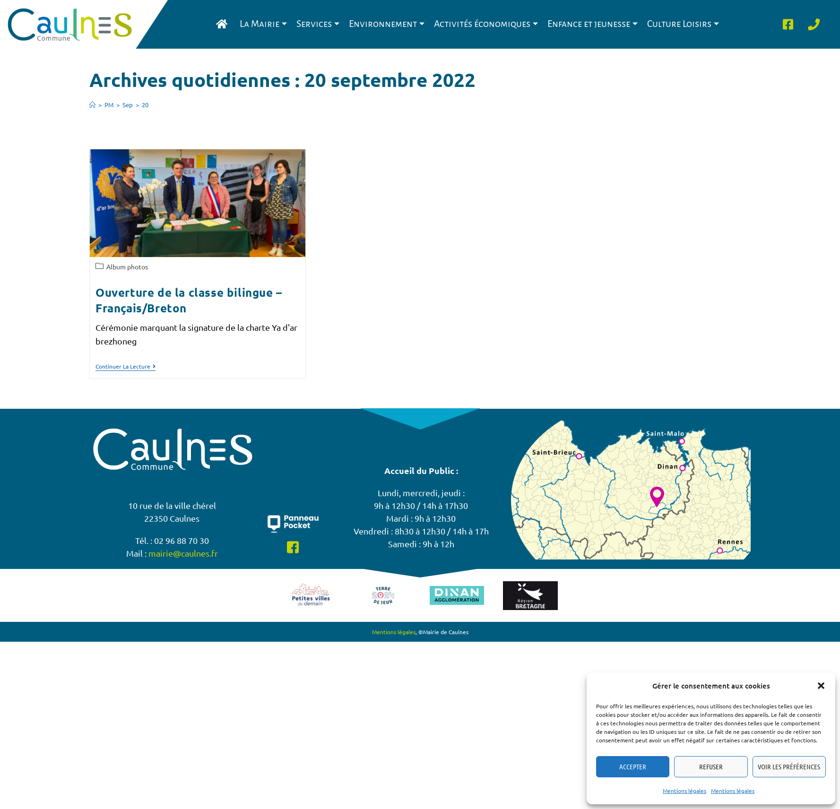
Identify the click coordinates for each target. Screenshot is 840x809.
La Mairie (263, 24)
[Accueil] (92, 105)
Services (317, 24)
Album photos (127, 266)
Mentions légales (684, 790)
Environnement (386, 24)
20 (145, 105)
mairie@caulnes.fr (183, 553)
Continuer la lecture (125, 366)
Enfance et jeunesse (592, 24)
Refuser (711, 766)
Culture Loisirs (683, 24)
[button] (821, 685)
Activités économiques (486, 24)
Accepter (632, 766)
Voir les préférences (789, 766)
